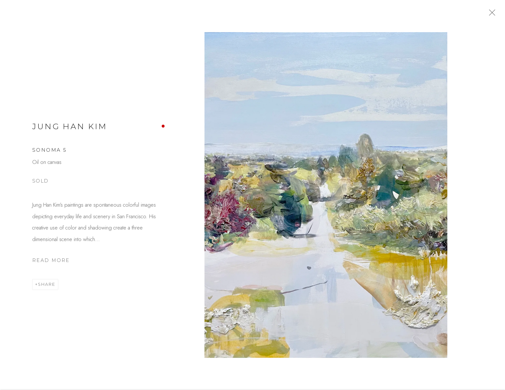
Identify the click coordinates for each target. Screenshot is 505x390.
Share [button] (46, 287)
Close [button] (492, 14)
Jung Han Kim (69, 129)
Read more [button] (51, 263)
